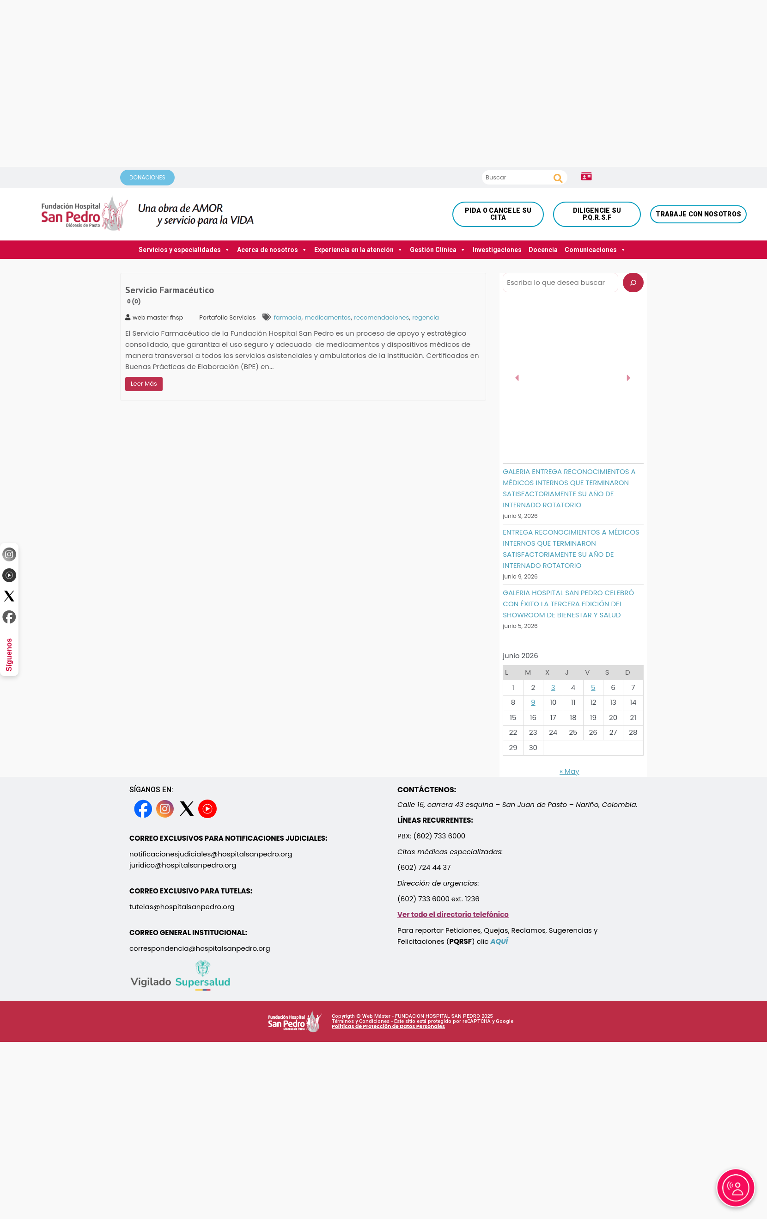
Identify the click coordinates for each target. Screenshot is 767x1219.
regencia (425, 317)
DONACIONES (147, 177)
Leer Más (144, 383)
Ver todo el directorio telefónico (453, 914)
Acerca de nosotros (272, 249)
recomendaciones (381, 317)
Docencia (543, 249)
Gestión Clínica (438, 249)
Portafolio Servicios (227, 317)
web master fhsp (154, 317)
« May (569, 771)
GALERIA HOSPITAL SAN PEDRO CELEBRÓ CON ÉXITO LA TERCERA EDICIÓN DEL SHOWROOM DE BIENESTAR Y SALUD (568, 604)
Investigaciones (497, 249)
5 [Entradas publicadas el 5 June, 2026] (593, 687)
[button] (517, 378)
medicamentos (327, 317)
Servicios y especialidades (184, 249)
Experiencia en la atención (358, 249)
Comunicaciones (595, 249)
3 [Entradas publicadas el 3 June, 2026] (553, 687)
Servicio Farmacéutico (169, 295)
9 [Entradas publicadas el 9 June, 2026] (533, 702)
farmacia (287, 317)
